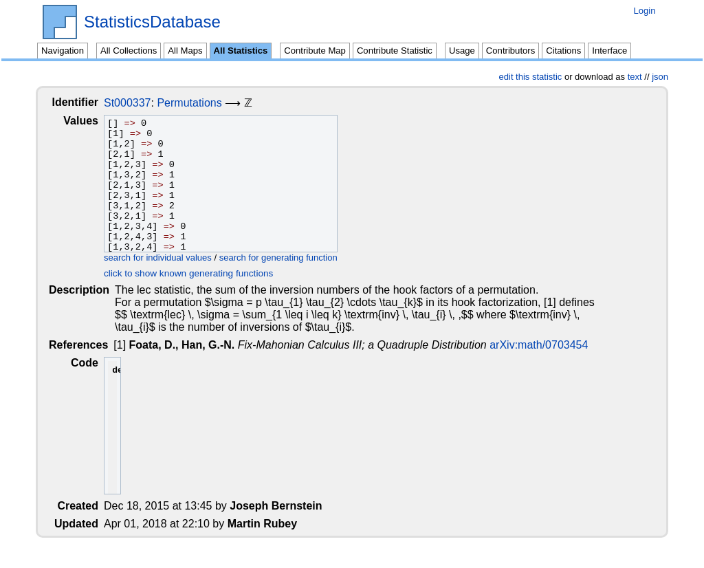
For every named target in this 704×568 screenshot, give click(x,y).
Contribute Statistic (394, 50)
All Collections (128, 50)
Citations (563, 50)
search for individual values (169, 257)
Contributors (510, 50)
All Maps (185, 50)
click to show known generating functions (199, 273)
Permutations (200, 103)
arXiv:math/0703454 (540, 345)
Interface (609, 50)
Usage (462, 50)
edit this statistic (530, 77)
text (635, 77)
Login (644, 11)
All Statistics (241, 50)
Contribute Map (315, 50)
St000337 (138, 103)
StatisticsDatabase (152, 22)
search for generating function (289, 257)
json (660, 77)
